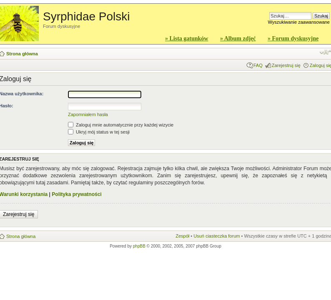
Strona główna (22, 53)
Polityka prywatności (76, 194)
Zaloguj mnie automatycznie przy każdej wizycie (120, 124)
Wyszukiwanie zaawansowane (299, 22)
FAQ (258, 65)
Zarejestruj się (286, 65)
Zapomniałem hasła (88, 114)
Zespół (182, 235)
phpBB (139, 246)
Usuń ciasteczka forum (216, 235)
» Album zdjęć (238, 38)
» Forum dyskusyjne (293, 38)
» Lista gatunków (186, 38)
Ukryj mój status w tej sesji (99, 131)
